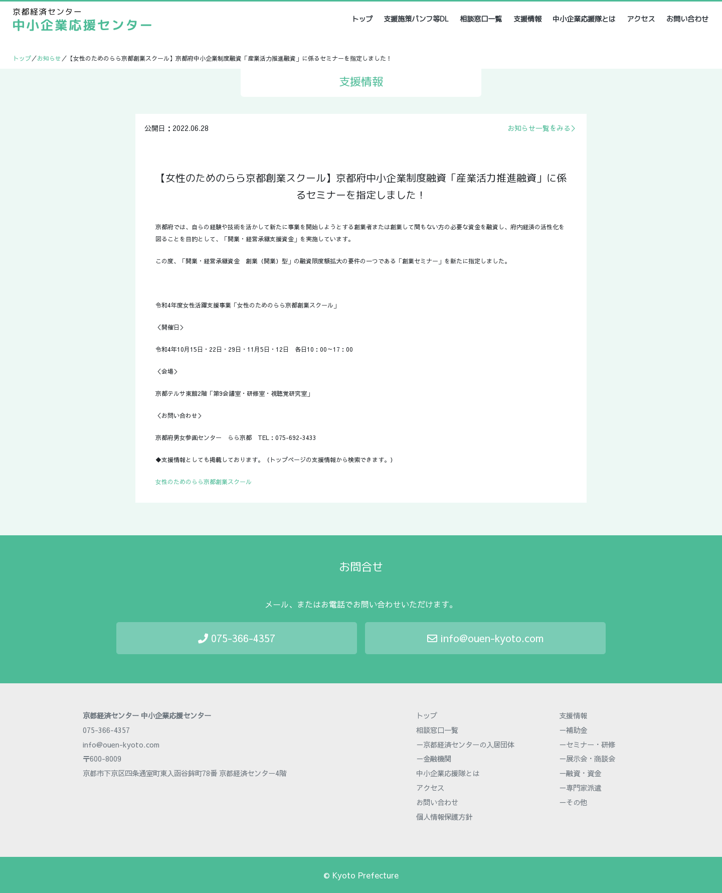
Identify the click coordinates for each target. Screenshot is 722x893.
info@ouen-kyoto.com (485, 638)
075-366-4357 (236, 638)
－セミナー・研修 (587, 744)
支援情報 (527, 19)
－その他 (573, 802)
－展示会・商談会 (587, 759)
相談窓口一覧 (481, 19)
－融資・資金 (580, 773)
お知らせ (49, 58)
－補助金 (573, 730)
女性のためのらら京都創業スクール (203, 482)
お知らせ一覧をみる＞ (542, 128)
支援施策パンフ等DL (416, 19)
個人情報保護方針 (444, 817)
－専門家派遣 (580, 788)
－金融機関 (433, 759)
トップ (362, 19)
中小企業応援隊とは (584, 19)
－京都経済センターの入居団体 (465, 744)
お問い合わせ (687, 19)
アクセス (641, 19)
